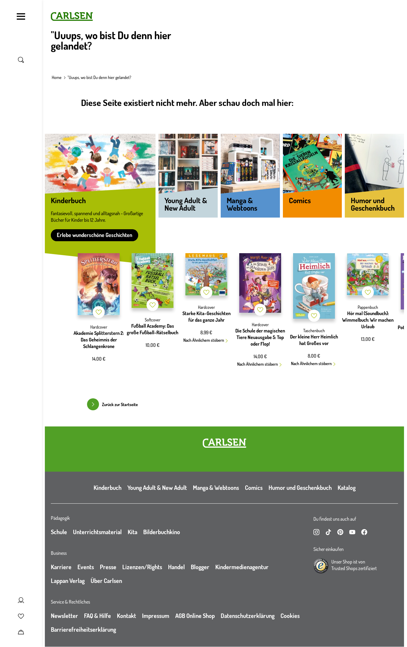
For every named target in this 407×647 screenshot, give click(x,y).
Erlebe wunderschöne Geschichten (94, 235)
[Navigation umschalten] (20, 16)
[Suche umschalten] (21, 60)
